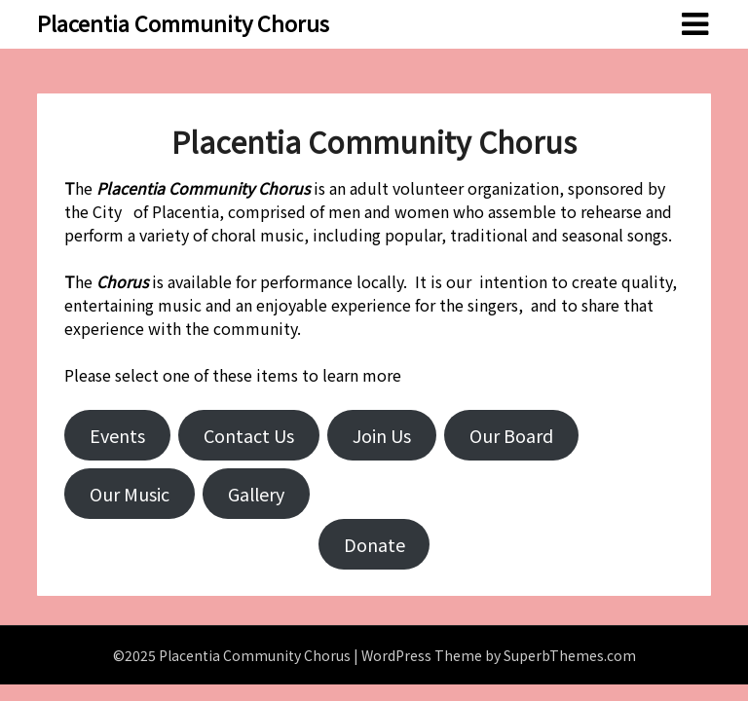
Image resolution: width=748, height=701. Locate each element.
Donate (374, 544)
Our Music (129, 493)
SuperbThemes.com (570, 655)
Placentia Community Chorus (183, 22)
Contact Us (249, 435)
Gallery (256, 493)
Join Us (382, 435)
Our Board (511, 435)
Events (117, 435)
